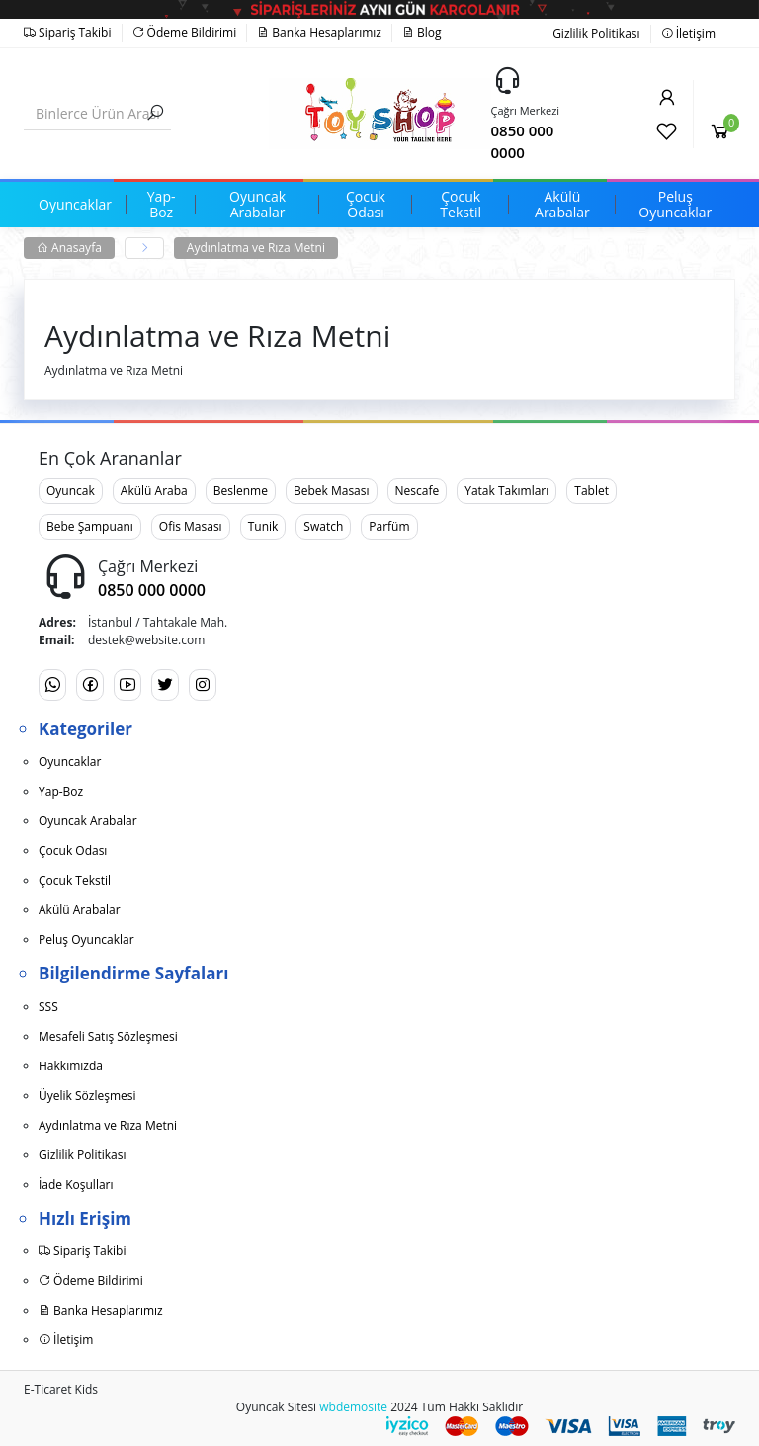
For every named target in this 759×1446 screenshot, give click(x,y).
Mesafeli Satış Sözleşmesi (108, 1036)
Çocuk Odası (73, 850)
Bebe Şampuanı (89, 526)
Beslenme (240, 490)
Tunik (263, 526)
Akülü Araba (154, 490)
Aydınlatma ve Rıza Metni (256, 247)
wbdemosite (353, 1407)
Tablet (591, 490)
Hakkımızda (71, 1066)
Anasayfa (69, 247)
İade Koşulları (76, 1184)
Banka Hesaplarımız (319, 32)
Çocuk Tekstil (75, 880)
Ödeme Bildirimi (184, 32)
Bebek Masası (332, 490)
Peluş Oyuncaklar (86, 939)
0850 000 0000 (522, 142)
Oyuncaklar (70, 761)
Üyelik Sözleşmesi (87, 1095)
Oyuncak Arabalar (88, 820)
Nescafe (417, 490)
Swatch (323, 526)
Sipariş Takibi (68, 32)
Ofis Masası (190, 526)
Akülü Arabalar (80, 909)
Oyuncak (70, 490)
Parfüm (389, 526)
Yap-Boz (61, 791)
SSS (48, 1006)
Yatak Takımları (506, 490)
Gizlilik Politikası (595, 33)
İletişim (688, 33)
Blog (422, 32)
